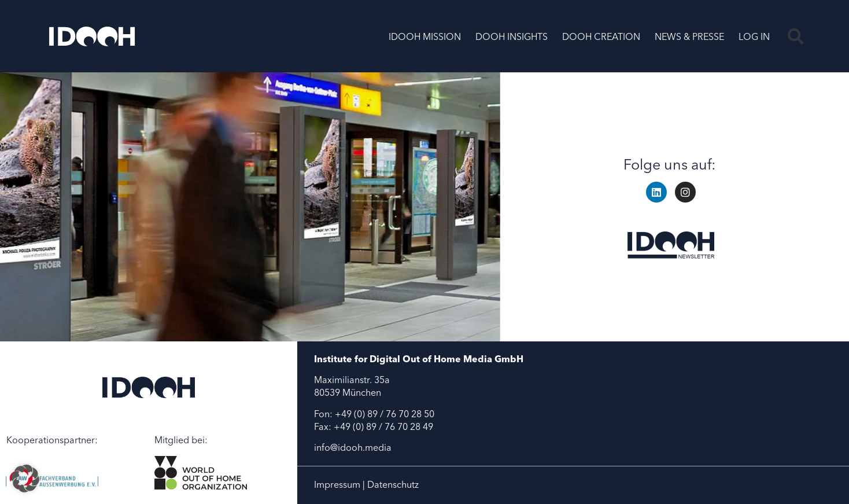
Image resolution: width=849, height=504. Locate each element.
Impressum (337, 484)
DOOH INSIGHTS (511, 36)
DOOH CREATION (601, 36)
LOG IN (754, 36)
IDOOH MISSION (425, 36)
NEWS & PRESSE (689, 36)
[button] (795, 36)
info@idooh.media (353, 447)
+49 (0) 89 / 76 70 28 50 (384, 414)
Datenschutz (393, 484)
